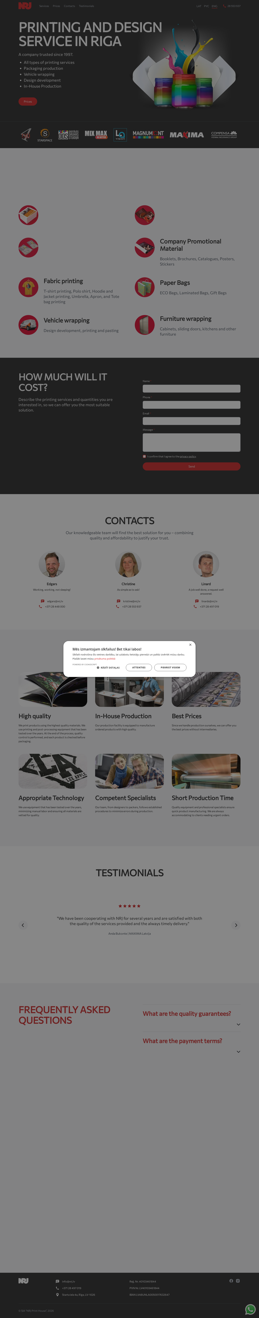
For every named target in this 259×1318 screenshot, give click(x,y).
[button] (108, 667)
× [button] (190, 645)
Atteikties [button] (139, 667)
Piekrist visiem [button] (170, 667)
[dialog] (129, 659)
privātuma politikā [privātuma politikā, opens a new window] (104, 658)
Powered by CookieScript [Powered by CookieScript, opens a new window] (85, 664)
